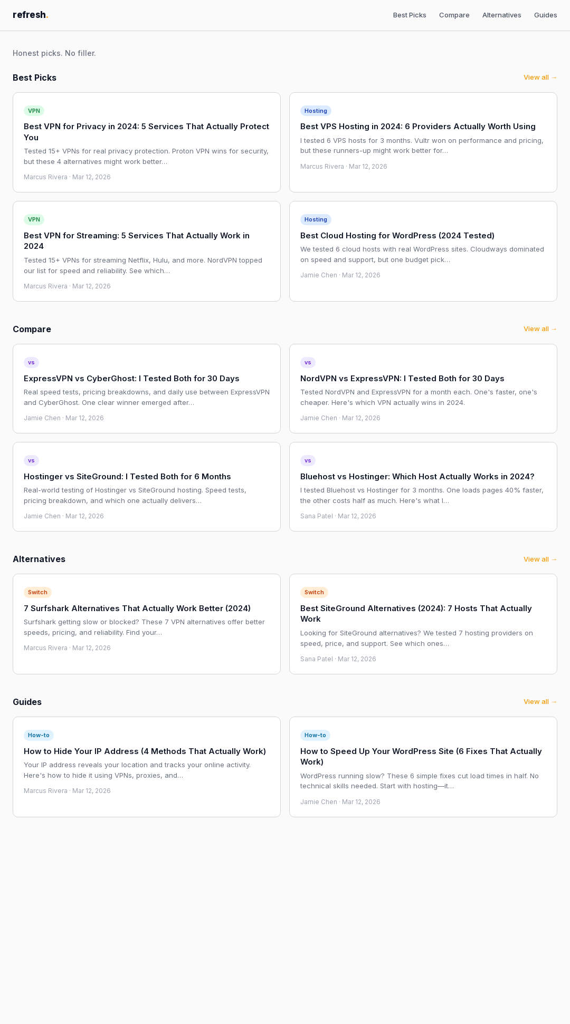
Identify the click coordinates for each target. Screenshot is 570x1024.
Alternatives (501, 15)
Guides (545, 15)
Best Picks (409, 15)
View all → (540, 77)
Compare (454, 15)
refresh (31, 14)
